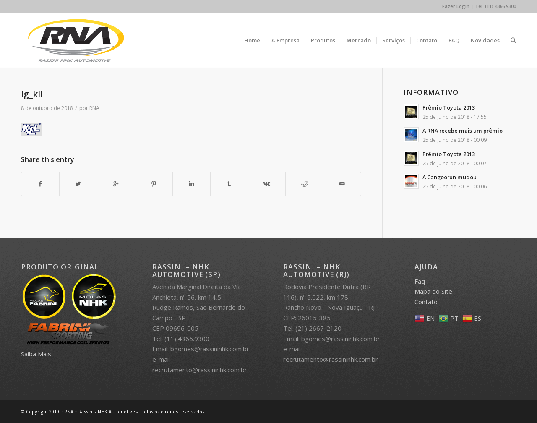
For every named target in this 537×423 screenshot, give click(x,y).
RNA (94, 108)
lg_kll (32, 94)
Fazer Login (455, 6)
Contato (426, 302)
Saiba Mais (36, 354)
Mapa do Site (433, 291)
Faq (419, 281)
